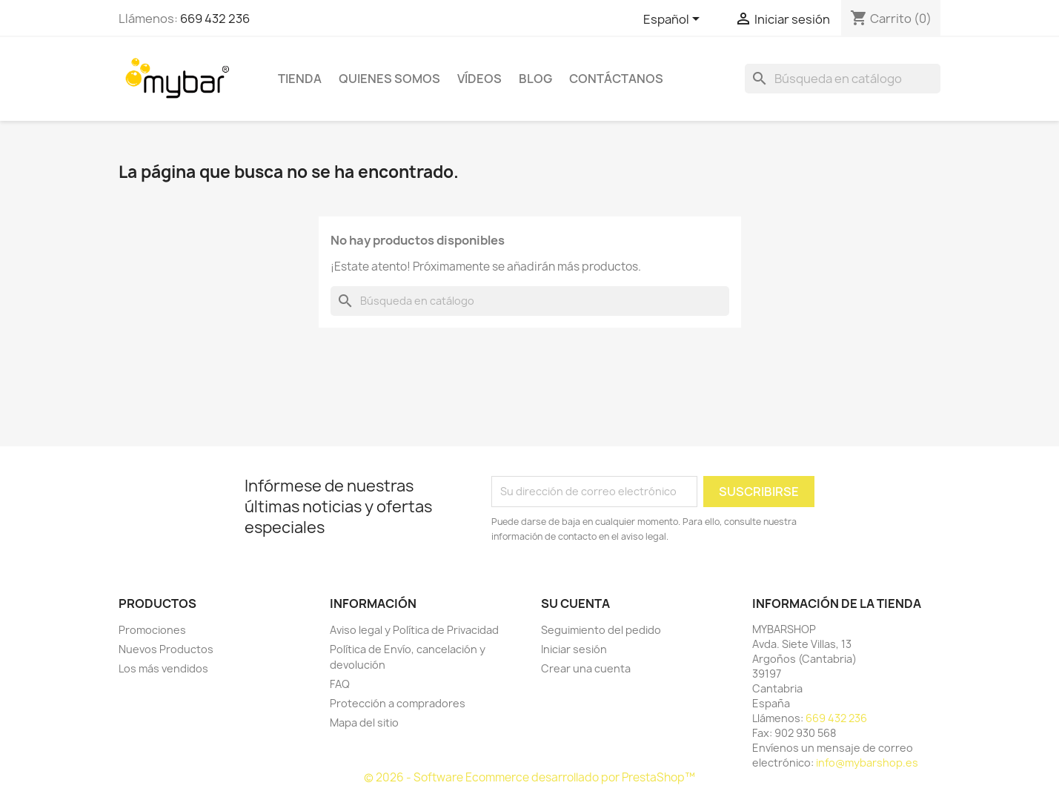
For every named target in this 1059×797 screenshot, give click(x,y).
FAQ (340, 684)
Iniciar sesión (574, 649)
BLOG (535, 78)
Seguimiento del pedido (601, 630)
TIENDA (300, 78)
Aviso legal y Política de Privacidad (414, 630)
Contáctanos (616, 78)
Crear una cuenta (586, 668)
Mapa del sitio (364, 722)
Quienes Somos (389, 78)
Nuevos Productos (166, 649)
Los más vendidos (163, 668)
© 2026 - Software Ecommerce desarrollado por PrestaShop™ (529, 777)
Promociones (152, 630)
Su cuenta (575, 603)
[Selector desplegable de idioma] (674, 20)
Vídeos (479, 78)
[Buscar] (842, 78)
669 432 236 (215, 18)
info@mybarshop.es (867, 762)
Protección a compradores (397, 703)
